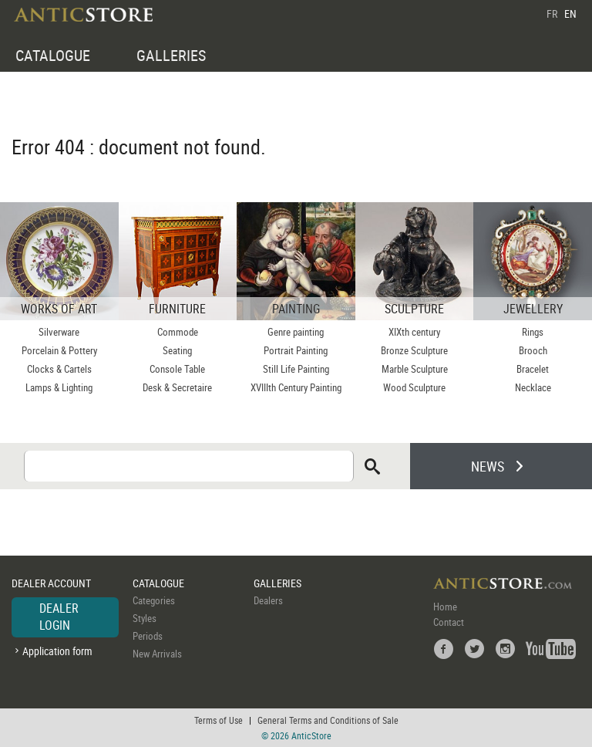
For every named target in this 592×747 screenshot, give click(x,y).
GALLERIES (171, 55)
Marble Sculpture (415, 369)
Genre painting (295, 332)
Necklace (533, 387)
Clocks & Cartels (59, 369)
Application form (57, 651)
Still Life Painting (296, 369)
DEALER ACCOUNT (51, 583)
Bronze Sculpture (414, 350)
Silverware (59, 332)
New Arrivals (157, 654)
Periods (148, 636)
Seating (177, 350)
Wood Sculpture (414, 387)
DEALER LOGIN (59, 617)
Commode (177, 332)
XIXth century (414, 332)
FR (552, 13)
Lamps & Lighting (58, 387)
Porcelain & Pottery (59, 350)
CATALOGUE (52, 55)
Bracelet (532, 369)
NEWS (487, 466)
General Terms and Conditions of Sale (328, 720)
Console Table (177, 369)
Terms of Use (218, 720)
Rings (532, 332)
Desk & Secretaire (177, 387)
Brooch (533, 350)
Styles (144, 618)
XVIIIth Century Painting (296, 387)
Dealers (268, 600)
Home (445, 606)
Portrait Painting (296, 350)
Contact (448, 622)
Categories (154, 600)
